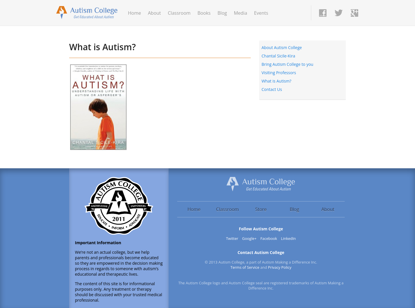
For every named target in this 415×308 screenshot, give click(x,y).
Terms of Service (245, 267)
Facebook (269, 238)
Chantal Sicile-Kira (278, 56)
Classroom (179, 13)
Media (240, 13)
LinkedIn (288, 238)
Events (261, 13)
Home (134, 13)
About (154, 13)
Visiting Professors (279, 72)
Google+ (249, 238)
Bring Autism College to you (288, 64)
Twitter (232, 238)
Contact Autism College (260, 252)
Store (261, 209)
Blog (222, 13)
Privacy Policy (279, 267)
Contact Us (272, 89)
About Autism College (282, 47)
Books (204, 13)
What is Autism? (102, 47)
